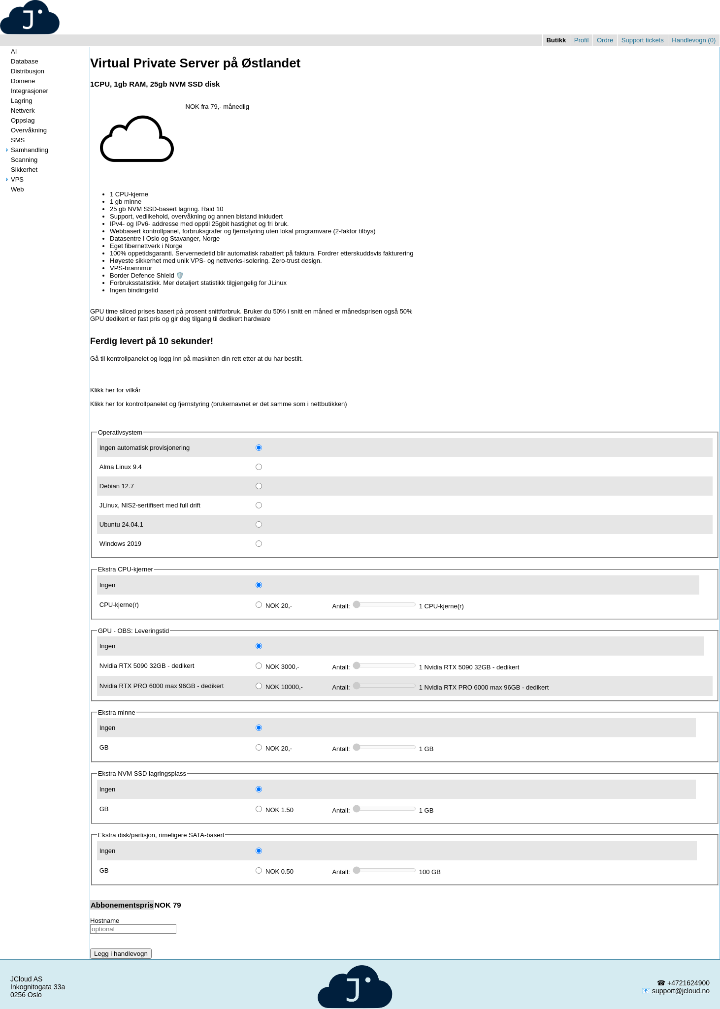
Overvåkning (25, 130)
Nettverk (18, 110)
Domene (19, 81)
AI (10, 51)
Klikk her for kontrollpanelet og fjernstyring (149, 404)
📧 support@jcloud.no (676, 991)
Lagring (17, 100)
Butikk (556, 40)
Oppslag (18, 120)
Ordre (605, 40)
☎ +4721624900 (683, 983)
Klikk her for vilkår (115, 390)
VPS (13, 179)
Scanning (20, 159)
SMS (14, 140)
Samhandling (25, 150)
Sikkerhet (20, 169)
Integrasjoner (25, 91)
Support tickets (643, 40)
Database (20, 61)
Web (13, 189)
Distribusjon (23, 71)
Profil (581, 40)
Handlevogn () (694, 40)
